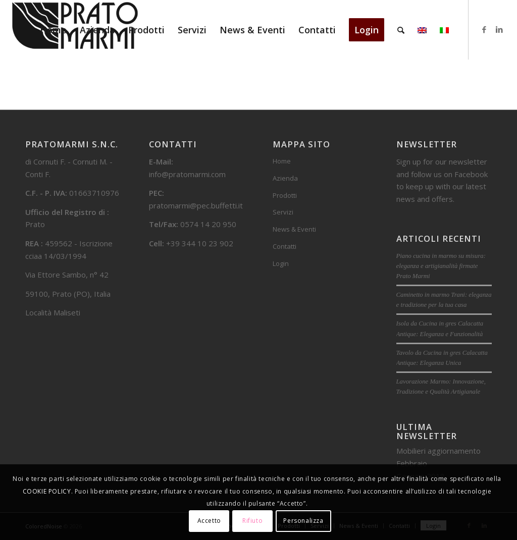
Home (282, 161)
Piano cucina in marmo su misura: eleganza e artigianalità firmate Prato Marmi (441, 266)
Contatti (284, 246)
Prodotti (285, 195)
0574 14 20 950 (208, 224)
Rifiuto (252, 520)
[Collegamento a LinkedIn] (499, 29)
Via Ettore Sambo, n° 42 (67, 274)
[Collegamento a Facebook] (484, 29)
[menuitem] (53, 30)
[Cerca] (401, 30)
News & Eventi (294, 229)
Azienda (285, 178)
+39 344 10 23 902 (199, 243)
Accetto (209, 520)
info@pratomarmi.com (187, 174)
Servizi (283, 212)
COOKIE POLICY (47, 491)
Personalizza (303, 520)
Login (281, 263)
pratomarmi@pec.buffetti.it (196, 205)
